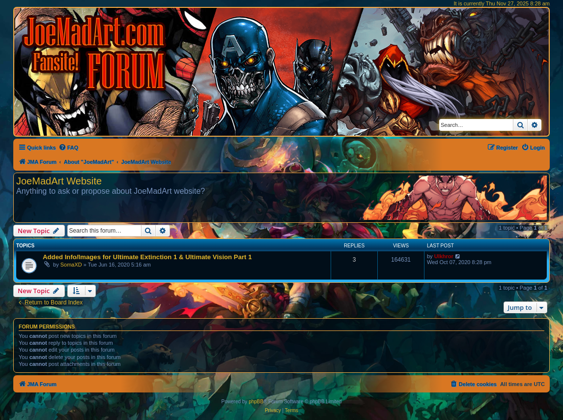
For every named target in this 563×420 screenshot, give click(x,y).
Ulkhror (443, 256)
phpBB (256, 401)
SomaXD (71, 265)
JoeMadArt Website (59, 181)
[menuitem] (68, 147)
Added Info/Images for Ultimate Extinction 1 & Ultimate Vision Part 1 (147, 257)
